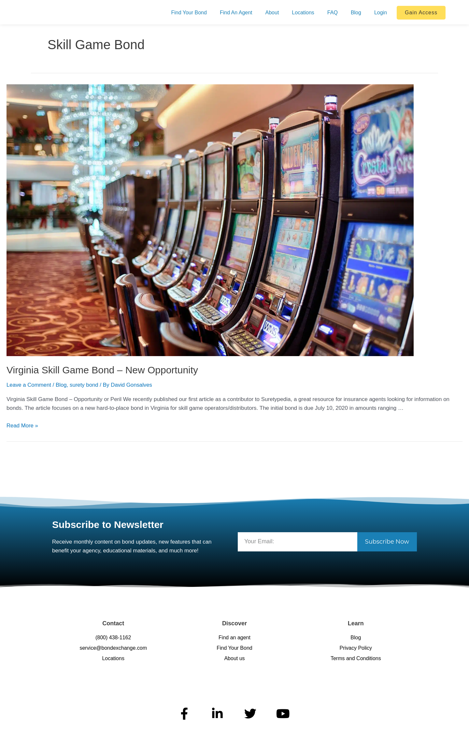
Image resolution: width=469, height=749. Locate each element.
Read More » (22, 426)
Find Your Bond (188, 12)
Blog (356, 12)
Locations (303, 12)
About (272, 12)
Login (380, 12)
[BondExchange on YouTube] (284, 714)
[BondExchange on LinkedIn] (218, 714)
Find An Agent (236, 12)
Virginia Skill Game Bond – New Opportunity (102, 370)
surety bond (85, 385)
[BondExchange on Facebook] (185, 714)
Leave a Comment (29, 385)
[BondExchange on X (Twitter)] (251, 714)
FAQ (332, 12)
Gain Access (421, 12)
